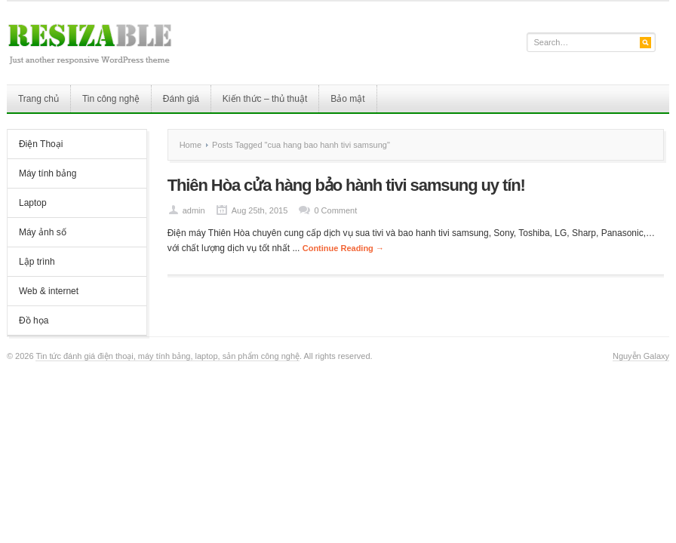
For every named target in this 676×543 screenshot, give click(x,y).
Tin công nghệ (111, 99)
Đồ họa (33, 320)
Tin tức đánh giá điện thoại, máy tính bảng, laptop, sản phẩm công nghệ (167, 355)
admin (194, 210)
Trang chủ (38, 99)
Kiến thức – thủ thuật (265, 99)
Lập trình (37, 261)
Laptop (33, 203)
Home (190, 144)
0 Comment (335, 210)
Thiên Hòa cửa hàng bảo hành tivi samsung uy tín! (346, 185)
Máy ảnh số (42, 232)
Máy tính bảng (47, 173)
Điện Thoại (41, 144)
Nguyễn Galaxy (641, 355)
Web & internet (48, 291)
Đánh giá (181, 99)
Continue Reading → (343, 248)
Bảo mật (347, 99)
